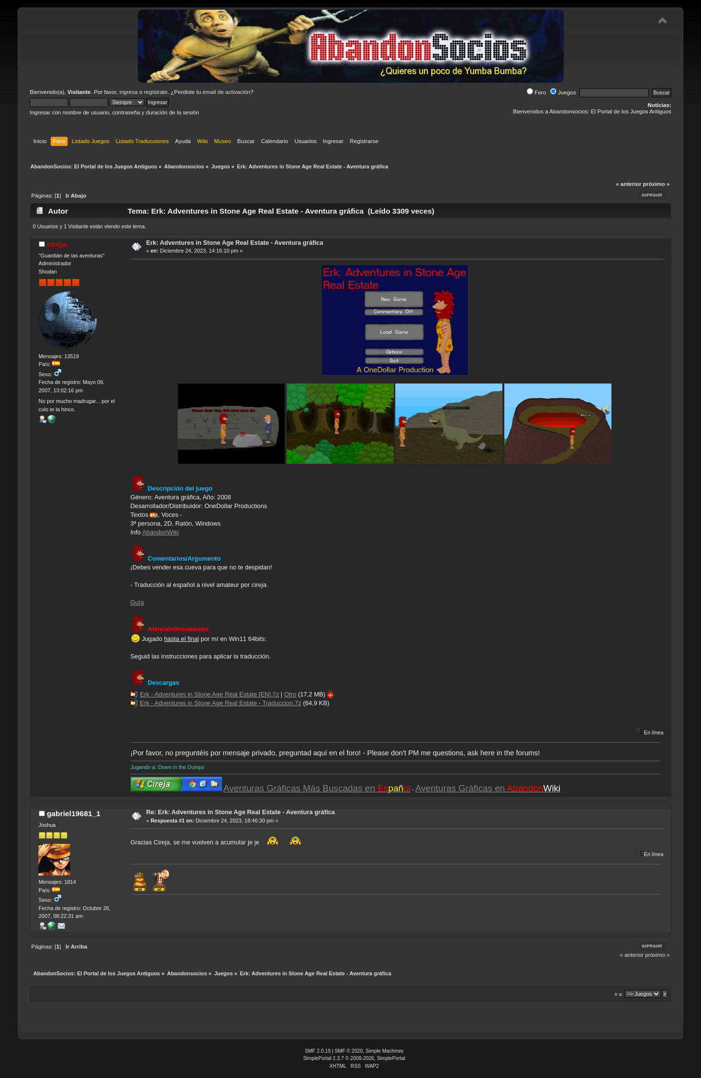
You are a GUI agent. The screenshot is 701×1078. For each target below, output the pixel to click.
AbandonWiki (160, 532)
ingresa (128, 92)
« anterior (628, 184)
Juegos (563, 92)
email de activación (226, 92)
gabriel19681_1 (73, 813)
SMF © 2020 (349, 1051)
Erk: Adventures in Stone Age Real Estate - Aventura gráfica (234, 242)
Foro (536, 92)
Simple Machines (385, 1051)
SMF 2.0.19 (318, 1051)
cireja (56, 244)
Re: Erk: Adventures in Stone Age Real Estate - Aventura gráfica (240, 812)
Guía (137, 602)
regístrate (156, 92)
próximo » (656, 184)
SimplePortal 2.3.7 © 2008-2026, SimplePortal (354, 1058)
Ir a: (619, 994)
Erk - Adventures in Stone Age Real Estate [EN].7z (209, 694)
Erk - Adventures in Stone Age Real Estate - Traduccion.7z (220, 703)
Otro (290, 694)
